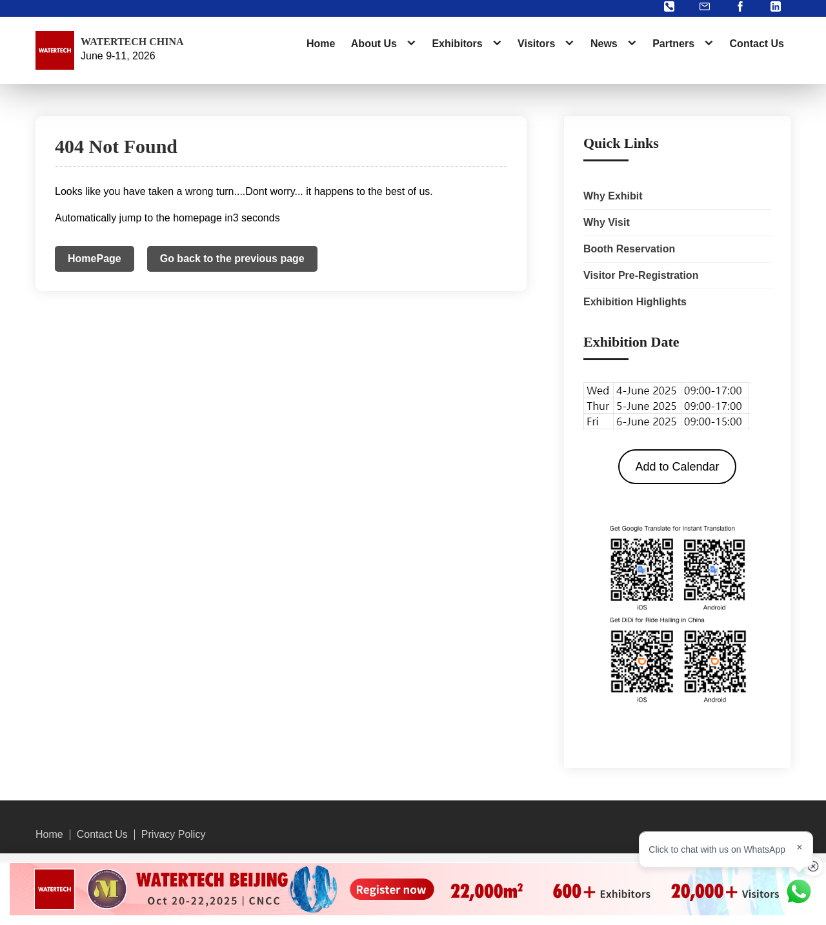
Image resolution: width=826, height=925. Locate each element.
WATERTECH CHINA (132, 41)
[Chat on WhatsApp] (799, 891)
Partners (673, 43)
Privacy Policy (173, 834)
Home (321, 43)
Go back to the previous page (232, 258)
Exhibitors (457, 43)
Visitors (536, 43)
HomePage (94, 258)
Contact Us (757, 43)
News (604, 43)
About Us (374, 43)
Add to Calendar (677, 466)
